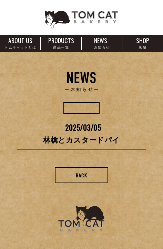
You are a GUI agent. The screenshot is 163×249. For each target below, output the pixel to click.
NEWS (102, 42)
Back (82, 175)
